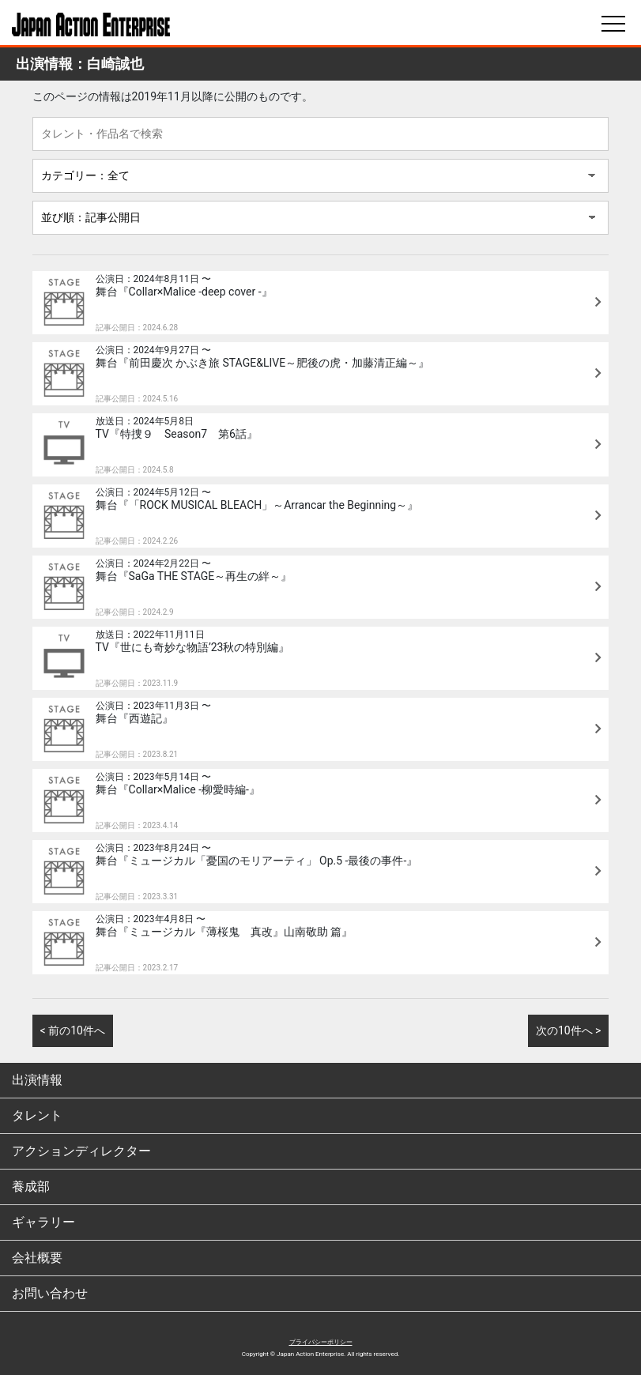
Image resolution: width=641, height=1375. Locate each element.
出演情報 (37, 1079)
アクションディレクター (81, 1150)
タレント (37, 1115)
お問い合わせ (50, 1293)
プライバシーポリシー (321, 1342)
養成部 (31, 1186)
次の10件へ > (568, 1030)
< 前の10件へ (72, 1030)
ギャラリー (43, 1222)
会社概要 (37, 1257)
